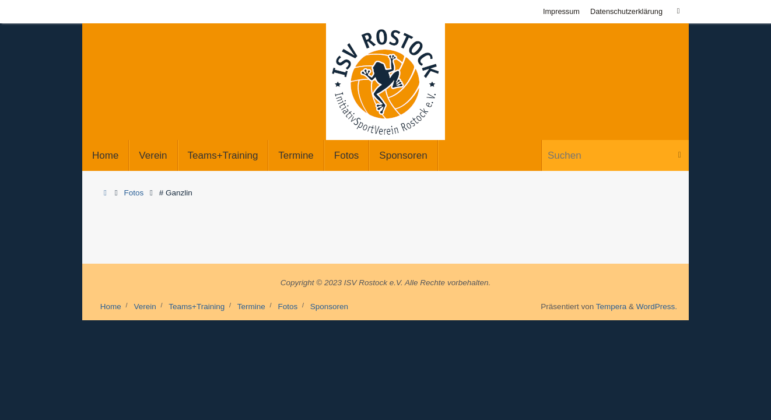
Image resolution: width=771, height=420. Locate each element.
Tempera (611, 306)
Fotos (134, 192)
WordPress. (656, 306)
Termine (251, 306)
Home (110, 306)
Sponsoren (329, 306)
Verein (145, 306)
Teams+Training (197, 306)
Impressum (561, 11)
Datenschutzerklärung (626, 11)
